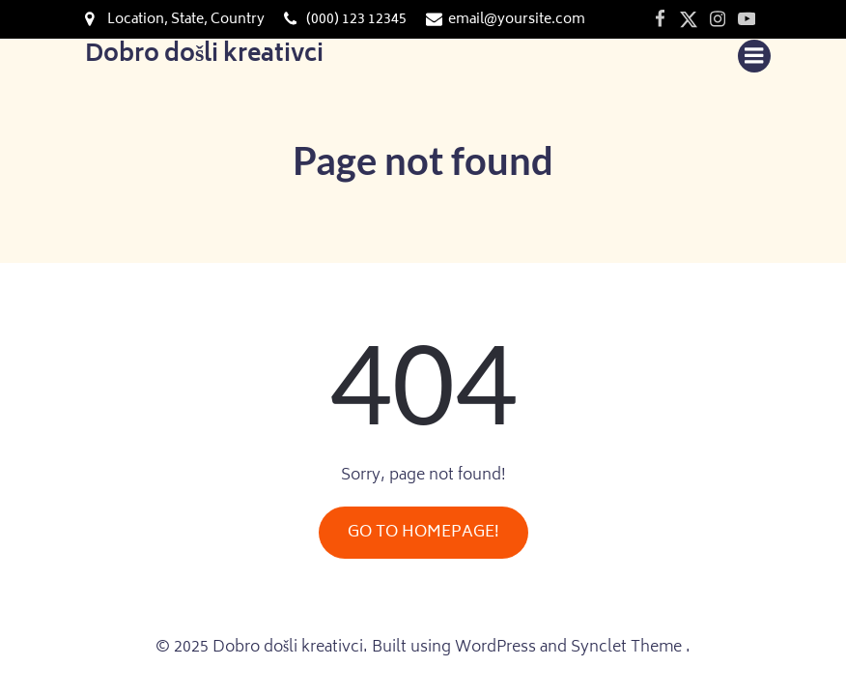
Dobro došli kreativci (204, 56)
